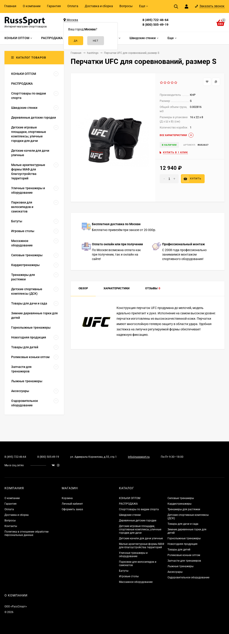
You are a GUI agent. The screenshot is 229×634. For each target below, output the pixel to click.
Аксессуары (175, 571)
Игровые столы (129, 576)
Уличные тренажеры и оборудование (133, 554)
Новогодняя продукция (182, 544)
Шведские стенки (130, 514)
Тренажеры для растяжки (184, 509)
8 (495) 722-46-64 (155, 20)
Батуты (123, 570)
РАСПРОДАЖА (128, 503)
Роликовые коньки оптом (184, 555)
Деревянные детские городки (137, 520)
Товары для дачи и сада (183, 523)
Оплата (72, 6)
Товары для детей (179, 549)
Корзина (67, 498)
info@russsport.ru (139, 456)
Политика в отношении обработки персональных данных (26, 533)
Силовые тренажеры (181, 498)
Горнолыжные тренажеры (184, 538)
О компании (31, 6)
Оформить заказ (72, 509)
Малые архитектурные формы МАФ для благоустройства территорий (141, 545)
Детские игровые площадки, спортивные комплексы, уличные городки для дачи (140, 529)
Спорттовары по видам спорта (139, 509)
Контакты (10, 526)
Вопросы (126, 6)
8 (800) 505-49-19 (155, 24)
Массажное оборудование (136, 582)
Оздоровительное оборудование (188, 577)
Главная (10, 6)
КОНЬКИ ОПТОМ (129, 498)
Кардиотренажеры (179, 503)
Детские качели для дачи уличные (141, 538)
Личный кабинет (72, 503)
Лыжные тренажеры (180, 566)
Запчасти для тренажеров (184, 560)
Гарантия (54, 6)
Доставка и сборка (99, 6)
